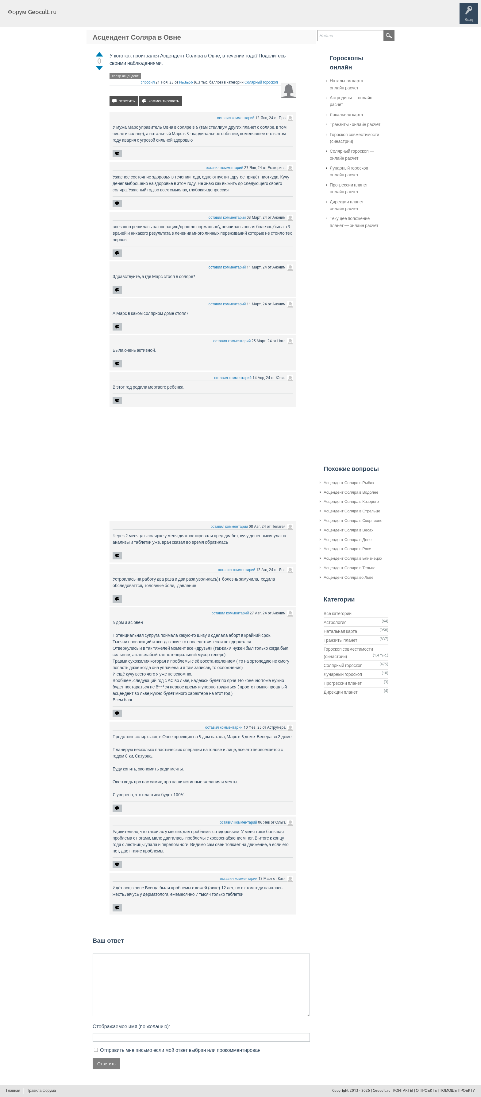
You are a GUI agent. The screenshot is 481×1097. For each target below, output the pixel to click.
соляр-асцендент (125, 76)
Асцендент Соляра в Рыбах (349, 482)
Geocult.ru (382, 1090)
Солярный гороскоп (261, 82)
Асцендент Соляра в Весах (348, 530)
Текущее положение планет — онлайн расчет (354, 222)
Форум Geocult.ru (32, 11)
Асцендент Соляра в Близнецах (353, 558)
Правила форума (41, 1090)
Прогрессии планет (343, 683)
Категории (134, 16)
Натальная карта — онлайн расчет (349, 84)
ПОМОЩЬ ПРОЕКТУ (457, 1090)
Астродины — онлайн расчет (351, 101)
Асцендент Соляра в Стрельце (352, 511)
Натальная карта (340, 631)
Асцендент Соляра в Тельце (349, 568)
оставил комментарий (236, 118)
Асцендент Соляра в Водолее (351, 492)
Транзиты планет (340, 640)
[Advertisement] (203, 465)
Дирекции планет (341, 692)
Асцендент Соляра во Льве (349, 577)
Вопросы (93, 16)
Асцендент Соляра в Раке (347, 549)
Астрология (335, 622)
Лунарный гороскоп (343, 674)
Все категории (338, 613)
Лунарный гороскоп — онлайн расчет (351, 171)
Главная (72, 16)
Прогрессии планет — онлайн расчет (351, 188)
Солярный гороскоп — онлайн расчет (352, 154)
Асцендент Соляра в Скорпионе (353, 520)
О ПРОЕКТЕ (426, 1090)
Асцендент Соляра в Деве (347, 539)
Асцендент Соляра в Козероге (351, 501)
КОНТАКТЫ (403, 1090)
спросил (148, 82)
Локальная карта (346, 114)
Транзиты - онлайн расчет (355, 124)
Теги (113, 16)
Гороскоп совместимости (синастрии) (354, 138)
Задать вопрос (162, 16)
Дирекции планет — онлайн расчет (349, 205)
